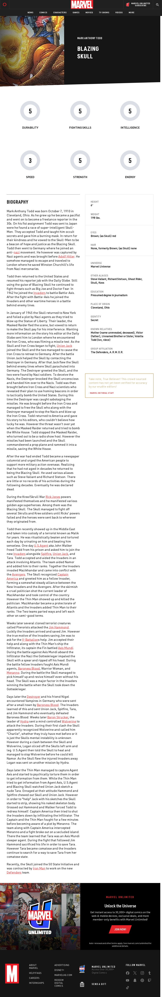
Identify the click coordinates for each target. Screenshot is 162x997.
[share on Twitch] (149, 981)
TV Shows (104, 12)
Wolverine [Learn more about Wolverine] (69, 721)
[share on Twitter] (135, 973)
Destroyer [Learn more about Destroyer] (33, 696)
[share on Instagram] (142, 973)
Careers (34, 978)
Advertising (62, 965)
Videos (119, 12)
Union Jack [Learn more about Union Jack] (64, 345)
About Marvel (33, 966)
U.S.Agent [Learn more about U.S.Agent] (41, 545)
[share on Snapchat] (135, 981)
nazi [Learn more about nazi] (17, 252)
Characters (60, 12)
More (131, 12)
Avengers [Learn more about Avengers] (18, 574)
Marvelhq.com (63, 975)
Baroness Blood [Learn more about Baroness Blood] (29, 668)
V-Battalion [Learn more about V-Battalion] (30, 639)
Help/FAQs (35, 973)
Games (76, 12)
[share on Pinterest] (142, 981)
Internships (36, 983)
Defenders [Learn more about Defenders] (14, 872)
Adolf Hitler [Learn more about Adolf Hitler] (66, 256)
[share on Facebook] (127, 974)
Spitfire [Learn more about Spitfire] (46, 554)
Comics (43, 12)
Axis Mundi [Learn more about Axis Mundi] (65, 648)
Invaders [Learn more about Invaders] (39, 293)
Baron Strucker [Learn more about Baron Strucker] (57, 717)
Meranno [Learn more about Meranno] (13, 672)
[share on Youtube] (127, 981)
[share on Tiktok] (127, 988)
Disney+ (59, 970)
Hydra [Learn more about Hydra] (24, 721)
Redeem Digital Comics (59, 983)
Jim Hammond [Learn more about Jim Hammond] (59, 627)
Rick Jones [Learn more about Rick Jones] (53, 497)
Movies (89, 12)
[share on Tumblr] (149, 973)
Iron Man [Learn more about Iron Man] (39, 868)
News (30, 12)
